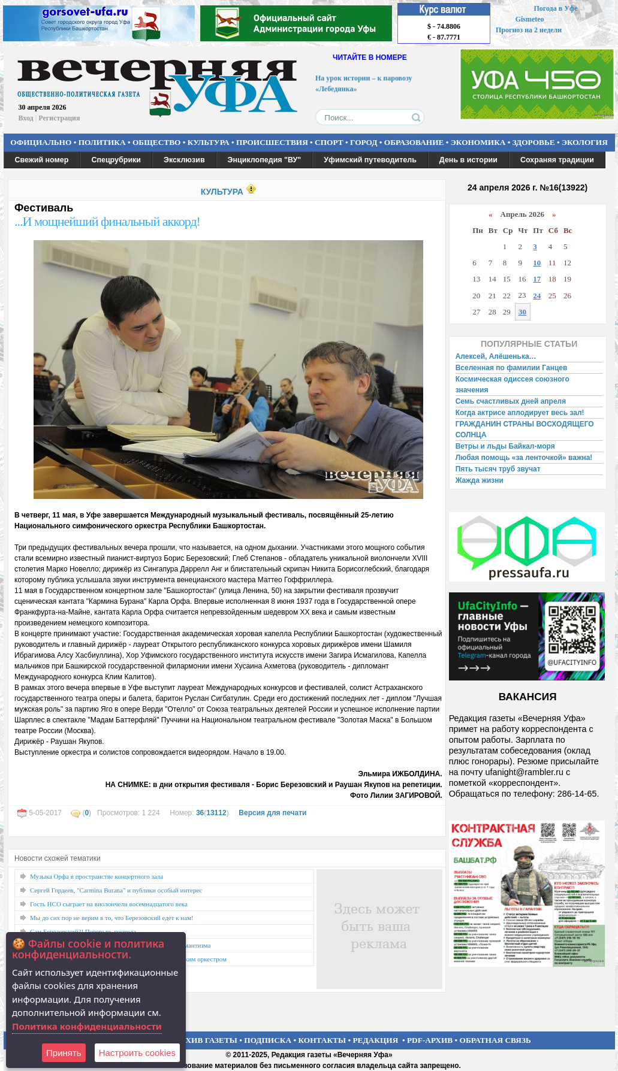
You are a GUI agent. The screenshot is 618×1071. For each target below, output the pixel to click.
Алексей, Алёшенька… (496, 356)
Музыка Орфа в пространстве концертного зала (96, 876)
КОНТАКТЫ (322, 1040)
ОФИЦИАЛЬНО (40, 142)
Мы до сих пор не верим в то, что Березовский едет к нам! (112, 917)
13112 (216, 813)
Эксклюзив (184, 160)
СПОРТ (329, 142)
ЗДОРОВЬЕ (534, 142)
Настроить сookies (137, 1053)
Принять (64, 1053)
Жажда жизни (480, 480)
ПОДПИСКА (267, 1040)
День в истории (468, 160)
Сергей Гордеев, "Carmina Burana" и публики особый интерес (116, 890)
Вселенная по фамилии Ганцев (512, 368)
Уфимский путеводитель (370, 160)
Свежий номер (42, 160)
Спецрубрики (116, 160)
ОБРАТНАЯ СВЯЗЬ (495, 1040)
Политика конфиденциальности (87, 1026)
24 (537, 295)
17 (537, 278)
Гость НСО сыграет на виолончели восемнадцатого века (109, 903)
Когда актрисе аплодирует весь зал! (520, 413)
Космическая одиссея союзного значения (512, 384)
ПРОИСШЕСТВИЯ (272, 142)
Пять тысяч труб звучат (498, 469)
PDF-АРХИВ (430, 1040)
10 (537, 262)
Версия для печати (272, 813)
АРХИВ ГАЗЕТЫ (206, 1040)
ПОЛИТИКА (102, 142)
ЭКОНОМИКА (478, 142)
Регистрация (59, 118)
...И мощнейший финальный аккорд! (107, 221)
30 (522, 311)
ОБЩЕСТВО (156, 142)
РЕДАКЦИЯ (375, 1040)
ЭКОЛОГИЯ (585, 142)
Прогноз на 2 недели (529, 30)
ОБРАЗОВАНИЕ (414, 142)
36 (200, 813)
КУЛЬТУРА (209, 142)
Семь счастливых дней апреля (511, 401)
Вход (26, 118)
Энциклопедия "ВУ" (265, 160)
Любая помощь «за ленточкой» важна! (524, 457)
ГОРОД (363, 142)
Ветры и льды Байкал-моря (505, 446)
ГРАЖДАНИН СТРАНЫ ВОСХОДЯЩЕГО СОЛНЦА (525, 429)
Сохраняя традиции (557, 160)
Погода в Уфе (555, 8)
